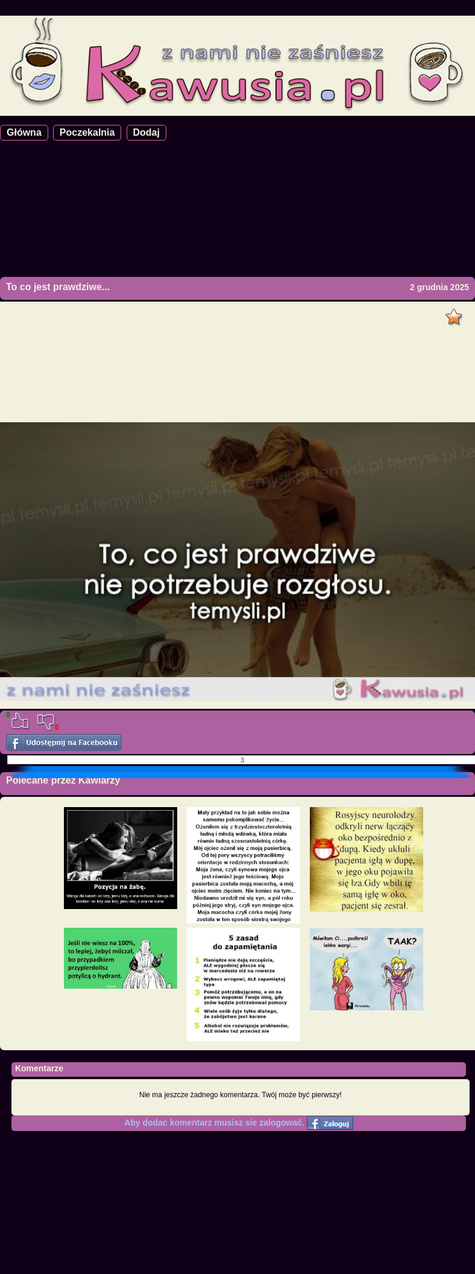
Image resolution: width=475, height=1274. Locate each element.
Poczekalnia (87, 132)
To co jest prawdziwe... (58, 287)
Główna (24, 132)
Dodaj (146, 132)
